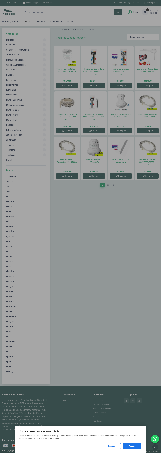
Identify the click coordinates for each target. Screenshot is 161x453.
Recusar (111, 446)
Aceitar (132, 446)
